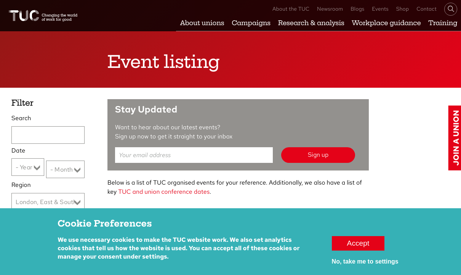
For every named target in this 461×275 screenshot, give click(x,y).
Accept (358, 248)
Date (18, 150)
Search (21, 118)
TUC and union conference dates (164, 192)
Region (21, 185)
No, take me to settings (365, 266)
